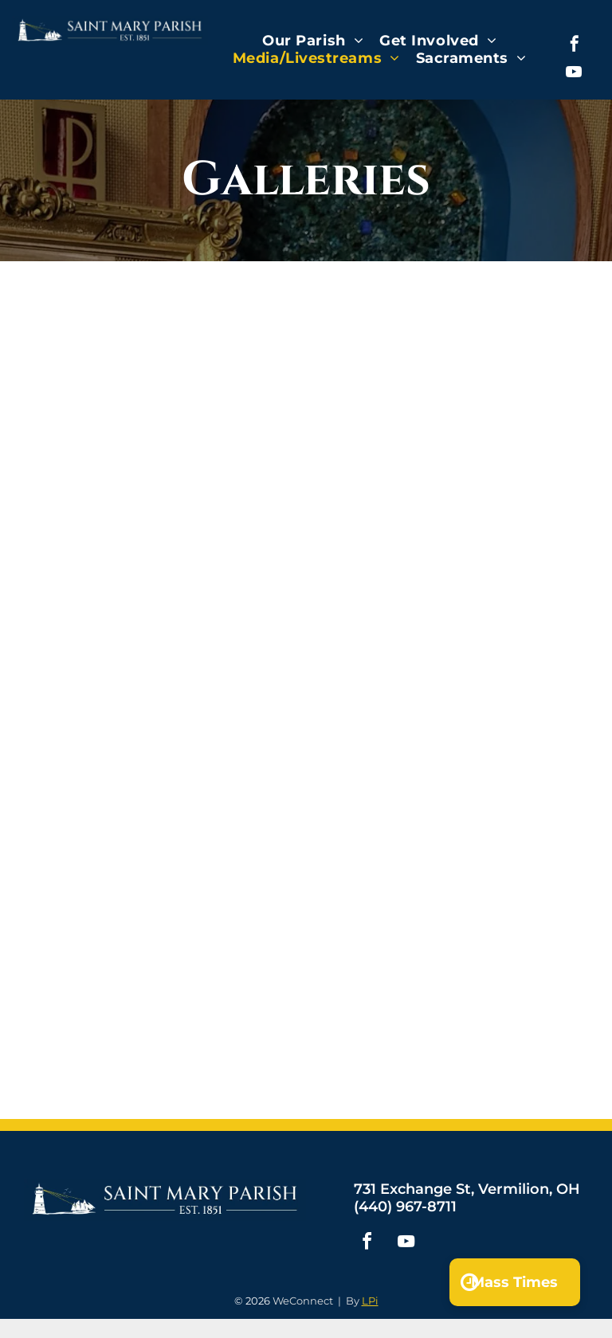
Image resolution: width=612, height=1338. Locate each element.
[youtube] (574, 74)
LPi (370, 1300)
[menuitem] (312, 40)
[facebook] (574, 46)
